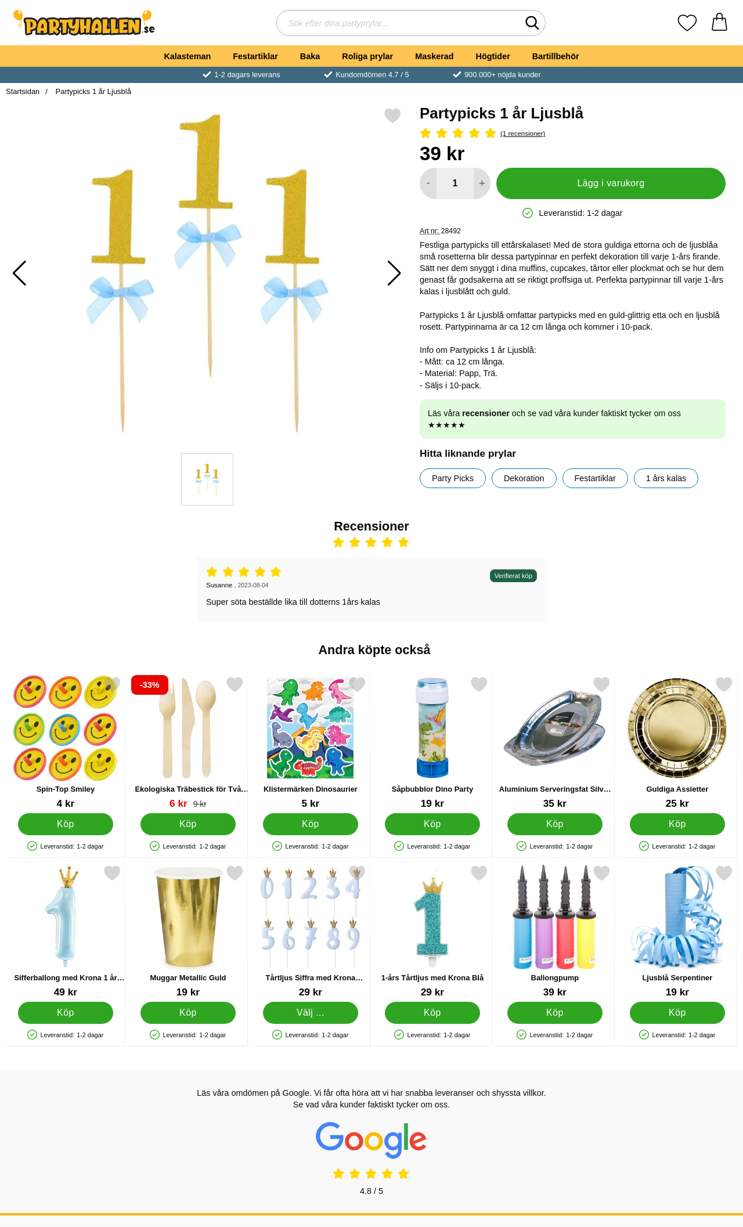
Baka (310, 56)
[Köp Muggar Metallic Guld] (188, 1013)
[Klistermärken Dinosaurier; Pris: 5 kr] (310, 742)
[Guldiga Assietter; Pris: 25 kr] (677, 742)
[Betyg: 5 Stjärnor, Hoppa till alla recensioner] (573, 134)
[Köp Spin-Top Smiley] (66, 824)
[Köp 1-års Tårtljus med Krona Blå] (433, 1013)
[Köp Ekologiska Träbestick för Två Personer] (188, 824)
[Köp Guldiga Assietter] (678, 824)
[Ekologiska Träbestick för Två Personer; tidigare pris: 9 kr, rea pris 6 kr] (188, 742)
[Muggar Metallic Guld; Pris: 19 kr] (188, 931)
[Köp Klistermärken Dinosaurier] (310, 824)
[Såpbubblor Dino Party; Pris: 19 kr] (432, 742)
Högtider (493, 56)
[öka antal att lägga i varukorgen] (482, 183)
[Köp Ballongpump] (555, 1013)
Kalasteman (187, 56)
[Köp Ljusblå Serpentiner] (678, 1013)
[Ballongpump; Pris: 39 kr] (555, 931)
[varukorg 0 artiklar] (719, 23)
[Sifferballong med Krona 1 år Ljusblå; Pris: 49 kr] (65, 931)
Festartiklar (255, 56)
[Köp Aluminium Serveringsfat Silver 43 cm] (555, 824)
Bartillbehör (555, 56)
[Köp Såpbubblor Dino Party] (433, 824)
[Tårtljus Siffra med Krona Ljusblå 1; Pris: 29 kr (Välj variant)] (310, 931)
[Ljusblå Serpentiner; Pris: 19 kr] (677, 931)
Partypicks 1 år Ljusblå (92, 91)
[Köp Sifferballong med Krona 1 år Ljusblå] (66, 1013)
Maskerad (434, 56)
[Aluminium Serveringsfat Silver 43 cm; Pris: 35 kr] (555, 742)
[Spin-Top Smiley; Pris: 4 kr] (65, 742)
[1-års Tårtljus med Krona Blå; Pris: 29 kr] (432, 931)
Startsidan (22, 91)
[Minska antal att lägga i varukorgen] (428, 183)
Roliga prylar (367, 56)
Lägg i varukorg (610, 183)
